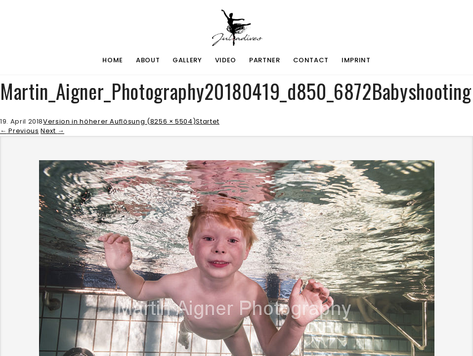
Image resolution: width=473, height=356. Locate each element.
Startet (207, 121)
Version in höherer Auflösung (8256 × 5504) (119, 121)
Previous (19, 130)
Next (52, 130)
